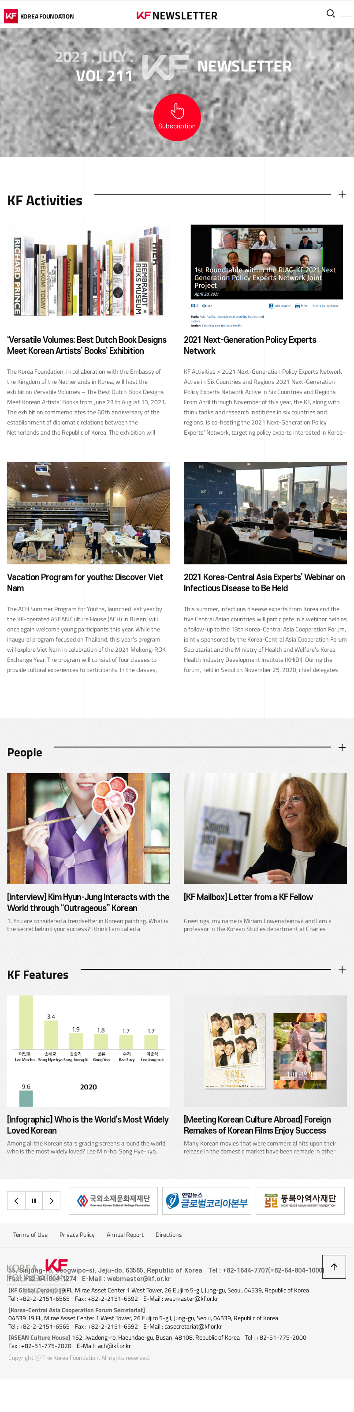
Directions (169, 1242)
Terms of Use (30, 1242)
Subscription (177, 126)
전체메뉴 (340, 13)
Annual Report (125, 1242)
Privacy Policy (77, 1242)
